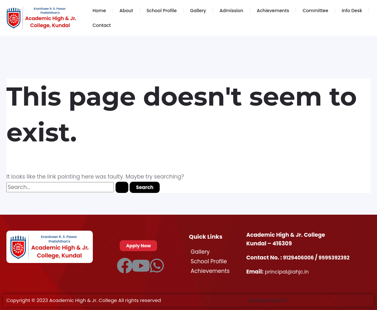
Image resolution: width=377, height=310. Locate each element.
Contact (101, 25)
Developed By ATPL (270, 300)
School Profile (162, 10)
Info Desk (352, 10)
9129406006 (300, 257)
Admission (231, 10)
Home (99, 10)
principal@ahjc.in (288, 271)
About (126, 10)
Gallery (198, 10)
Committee (315, 10)
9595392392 (337, 257)
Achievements (273, 10)
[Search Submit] (122, 187)
